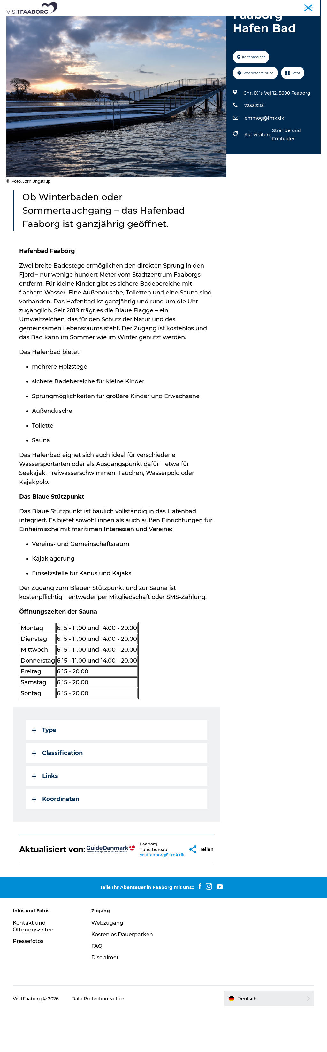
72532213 (254, 142)
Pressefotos (28, 982)
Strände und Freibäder (286, 171)
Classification (57, 789)
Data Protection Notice (98, 1039)
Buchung (204, 27)
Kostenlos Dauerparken (122, 975)
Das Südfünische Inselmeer (221, 21)
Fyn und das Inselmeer (299, 6)
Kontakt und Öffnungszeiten (33, 967)
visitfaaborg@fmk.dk (143, 893)
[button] (171, 888)
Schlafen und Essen (96, 21)
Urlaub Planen (166, 27)
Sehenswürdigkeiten (154, 21)
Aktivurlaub (126, 27)
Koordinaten (55, 835)
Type (44, 766)
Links (45, 812)
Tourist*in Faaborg (223, 6)
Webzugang (107, 964)
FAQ (96, 987)
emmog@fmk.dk (264, 154)
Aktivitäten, (258, 171)
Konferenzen (259, 6)
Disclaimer (105, 998)
